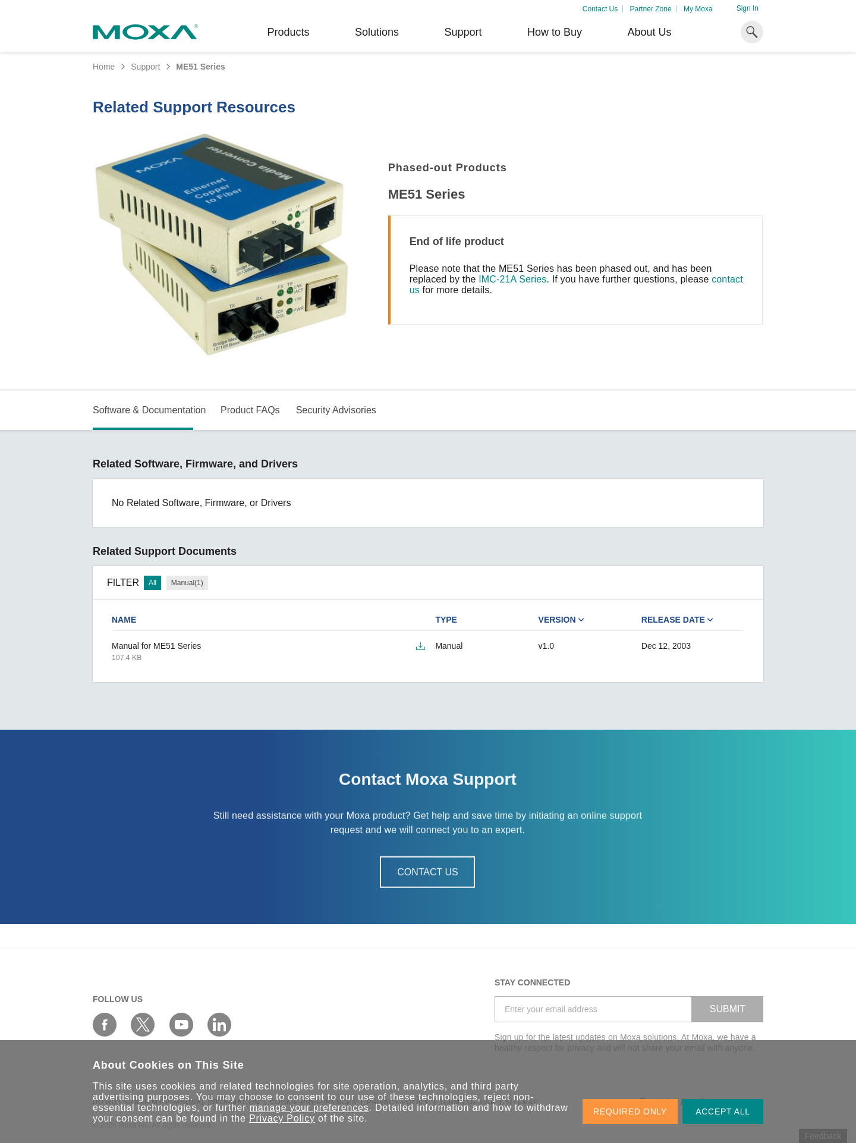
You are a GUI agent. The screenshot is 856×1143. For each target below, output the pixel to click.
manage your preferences (309, 1108)
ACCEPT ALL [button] (723, 1111)
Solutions (377, 32)
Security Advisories (336, 410)
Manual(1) (187, 583)
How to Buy (554, 32)
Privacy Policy (282, 1118)
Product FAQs (250, 410)
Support (463, 32)
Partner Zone (651, 8)
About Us (649, 32)
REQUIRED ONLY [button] (630, 1111)
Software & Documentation (149, 410)
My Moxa (698, 8)
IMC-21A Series (512, 279)
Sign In (748, 8)
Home (104, 66)
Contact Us (600, 8)
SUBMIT (727, 1009)
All (152, 583)
